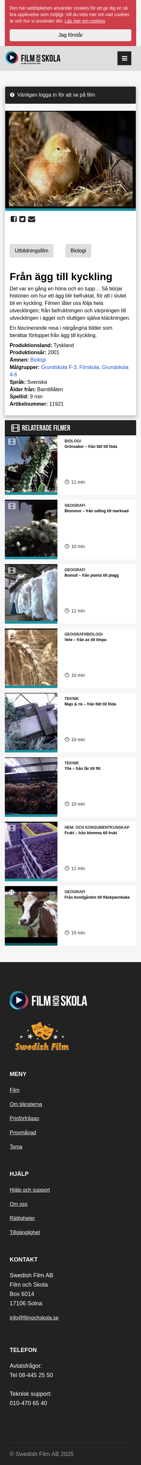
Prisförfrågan (24, 1118)
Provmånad (23, 1132)
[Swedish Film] (70, 1036)
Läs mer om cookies (85, 21)
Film (14, 1090)
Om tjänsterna (26, 1104)
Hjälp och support (30, 1190)
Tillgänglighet (25, 1232)
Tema (16, 1146)
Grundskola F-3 (58, 367)
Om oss (18, 1204)
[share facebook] (13, 219)
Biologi (38, 360)
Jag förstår (70, 35)
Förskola (89, 367)
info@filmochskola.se (34, 1317)
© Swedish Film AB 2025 (42, 1454)
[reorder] (124, 58)
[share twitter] (22, 219)
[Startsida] (33, 58)
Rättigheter (22, 1218)
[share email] (31, 219)
